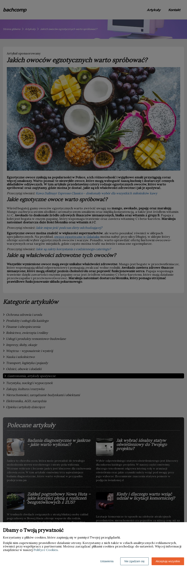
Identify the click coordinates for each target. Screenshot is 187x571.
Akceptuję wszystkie (168, 561)
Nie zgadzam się (134, 561)
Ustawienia (106, 561)
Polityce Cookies (45, 550)
